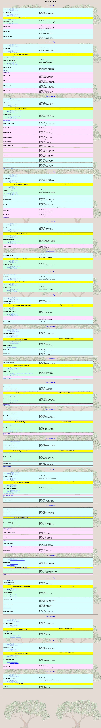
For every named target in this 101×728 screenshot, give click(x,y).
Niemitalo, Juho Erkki (12, 312)
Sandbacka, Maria (14, 247)
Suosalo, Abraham (14, 498)
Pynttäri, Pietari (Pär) (16, 115)
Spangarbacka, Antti (15, 252)
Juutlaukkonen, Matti (15, 358)
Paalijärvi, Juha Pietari (8, 174)
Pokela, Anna (13, 435)
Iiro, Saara (13, 544)
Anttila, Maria (6, 560)
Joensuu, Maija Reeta (15, 486)
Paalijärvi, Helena (11, 393)
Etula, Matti (5, 204)
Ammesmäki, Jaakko (11, 621)
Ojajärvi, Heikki (14, 245)
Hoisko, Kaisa (13, 241)
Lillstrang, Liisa (6, 425)
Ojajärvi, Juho (14, 446)
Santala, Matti (14, 697)
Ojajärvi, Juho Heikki (12, 246)
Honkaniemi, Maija (11, 240)
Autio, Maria (10, 505)
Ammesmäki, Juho (14, 620)
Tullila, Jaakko (11, 60)
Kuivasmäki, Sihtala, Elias (17, 536)
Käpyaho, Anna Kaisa (12, 330)
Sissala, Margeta (14, 48)
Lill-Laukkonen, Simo (15, 122)
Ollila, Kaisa (10, 628)
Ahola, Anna (13, 513)
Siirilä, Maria (14, 680)
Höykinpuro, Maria (7, 395)
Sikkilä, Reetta (14, 124)
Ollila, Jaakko (14, 684)
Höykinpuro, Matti (7, 397)
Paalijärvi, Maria (6, 126)
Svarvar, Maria (14, 479)
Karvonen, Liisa (11, 616)
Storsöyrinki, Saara (12, 422)
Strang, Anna (13, 254)
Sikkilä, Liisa (14, 118)
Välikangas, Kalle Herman (8, 521)
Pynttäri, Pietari (11, 117)
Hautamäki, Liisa (11, 318)
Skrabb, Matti (13, 311)
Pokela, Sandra (6, 457)
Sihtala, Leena (10, 543)
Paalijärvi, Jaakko (15, 484)
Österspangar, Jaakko (15, 669)
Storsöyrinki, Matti (15, 421)
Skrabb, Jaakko (14, 52)
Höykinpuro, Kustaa (15, 464)
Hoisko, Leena (10, 660)
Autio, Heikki (13, 504)
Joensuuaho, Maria (14, 654)
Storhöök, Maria (14, 687)
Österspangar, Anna (11, 292)
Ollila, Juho (13, 627)
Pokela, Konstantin (11, 434)
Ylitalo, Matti (14, 59)
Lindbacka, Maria (14, 454)
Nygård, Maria (13, 417)
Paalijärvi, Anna (14, 394)
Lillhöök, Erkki (14, 15)
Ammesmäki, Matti (11, 612)
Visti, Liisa (13, 293)
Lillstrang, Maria (14, 441)
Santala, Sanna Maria (12, 699)
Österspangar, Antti (15, 290)
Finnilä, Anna (13, 68)
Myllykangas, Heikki (12, 537)
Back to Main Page (50, 5)
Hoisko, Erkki (13, 658)
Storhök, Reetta (11, 686)
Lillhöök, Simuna (7, 74)
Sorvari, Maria (14, 500)
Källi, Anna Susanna (12, 518)
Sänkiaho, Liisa (14, 466)
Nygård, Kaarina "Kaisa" (13, 409)
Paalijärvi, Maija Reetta (16, 189)
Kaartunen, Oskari (7, 491)
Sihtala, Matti (14, 542)
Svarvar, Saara (14, 423)
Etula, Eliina (6, 226)
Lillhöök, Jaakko (14, 322)
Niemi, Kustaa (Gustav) (16, 385)
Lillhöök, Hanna (11, 472)
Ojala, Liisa (13, 17)
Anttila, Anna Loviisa (7, 558)
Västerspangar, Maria (15, 671)
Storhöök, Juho (10, 195)
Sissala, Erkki (14, 328)
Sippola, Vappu (14, 550)
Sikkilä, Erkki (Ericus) (16, 678)
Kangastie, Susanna (11, 364)
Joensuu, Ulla (10, 485)
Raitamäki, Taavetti (15, 517)
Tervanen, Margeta (11, 67)
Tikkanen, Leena (11, 54)
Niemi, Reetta (10, 253)
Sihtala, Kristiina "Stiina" (17, 538)
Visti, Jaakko (10, 665)
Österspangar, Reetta (12, 670)
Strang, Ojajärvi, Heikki (16, 452)
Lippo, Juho (13, 511)
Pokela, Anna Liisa (15, 448)
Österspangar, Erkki (15, 414)
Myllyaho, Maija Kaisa (8, 523)
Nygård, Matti (10, 404)
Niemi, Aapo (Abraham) (12, 386)
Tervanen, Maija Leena (12, 24)
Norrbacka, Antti (11, 478)
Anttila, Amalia (6, 570)
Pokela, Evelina (6, 456)
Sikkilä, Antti (14, 548)
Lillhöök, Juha (10, 9)
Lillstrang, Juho (14, 439)
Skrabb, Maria (13, 196)
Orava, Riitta (13, 622)
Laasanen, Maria (14, 557)
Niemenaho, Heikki (7, 524)
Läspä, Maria (13, 387)
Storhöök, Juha (14, 194)
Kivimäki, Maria (14, 202)
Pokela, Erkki (10, 447)
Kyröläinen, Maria (14, 55)
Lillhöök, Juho (14, 8)
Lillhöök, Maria (6, 76)
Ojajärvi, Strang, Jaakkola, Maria (15, 453)
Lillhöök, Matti (14, 652)
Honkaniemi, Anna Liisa (16, 313)
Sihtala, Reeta (14, 10)
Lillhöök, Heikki (14, 46)
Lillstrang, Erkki (6, 426)
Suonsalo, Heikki (11, 499)
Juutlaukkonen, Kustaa (12, 359)
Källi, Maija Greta (15, 520)
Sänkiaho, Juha (14, 200)
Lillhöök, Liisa (11, 16)
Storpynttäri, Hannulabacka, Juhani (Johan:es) (22, 392)
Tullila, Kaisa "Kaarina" (16, 61)
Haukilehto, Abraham (12, 512)
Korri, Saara (13, 629)
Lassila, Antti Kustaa (12, 286)
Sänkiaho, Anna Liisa (12, 201)
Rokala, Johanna (6, 605)
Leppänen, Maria (14, 360)
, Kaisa (12, 506)
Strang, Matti (13, 433)
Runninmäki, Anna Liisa (12, 555)
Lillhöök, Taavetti (11, 182)
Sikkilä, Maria (10, 123)
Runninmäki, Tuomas (15, 554)
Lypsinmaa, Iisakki (11, 20)
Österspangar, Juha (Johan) (17, 477)
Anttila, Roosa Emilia (7, 577)
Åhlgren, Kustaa (11, 679)
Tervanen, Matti (14, 65)
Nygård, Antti (13, 408)
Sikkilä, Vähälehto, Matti (13, 549)
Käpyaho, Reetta (14, 331)
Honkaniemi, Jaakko (15, 239)
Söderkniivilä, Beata (15, 410)
